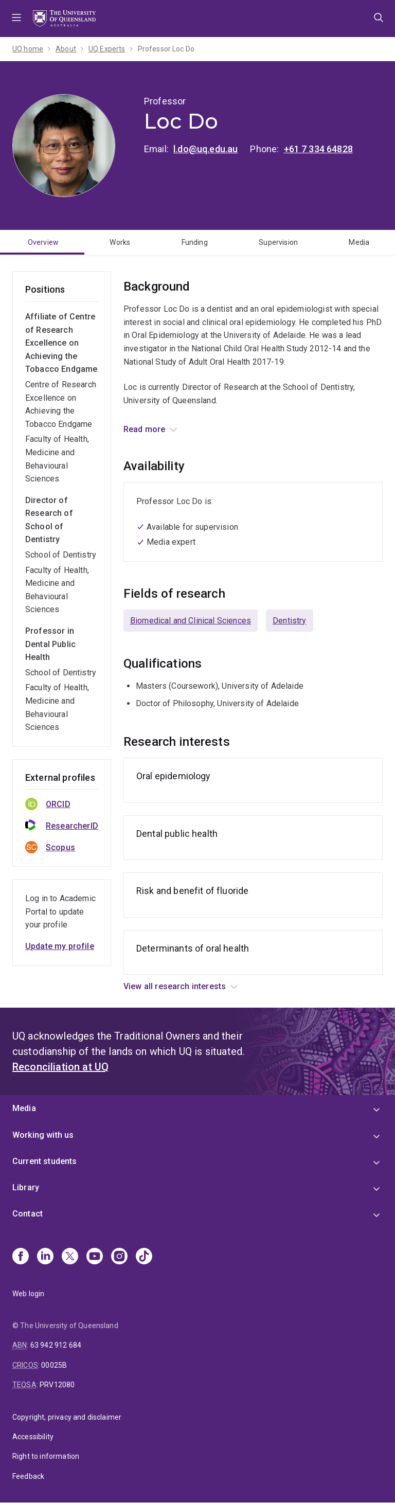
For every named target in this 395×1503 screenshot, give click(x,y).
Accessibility (32, 1437)
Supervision (278, 242)
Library (25, 1187)
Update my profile (59, 946)
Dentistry (289, 620)
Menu (16, 18)
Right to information (45, 1456)
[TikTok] (144, 1257)
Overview (43, 242)
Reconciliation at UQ (60, 1067)
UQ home (27, 49)
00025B (54, 1365)
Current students (44, 1161)
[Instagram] (119, 1257)
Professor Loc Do (166, 49)
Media (359, 242)
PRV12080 (57, 1385)
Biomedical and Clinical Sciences (190, 620)
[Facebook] (20, 1257)
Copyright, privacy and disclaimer (66, 1417)
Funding (195, 242)
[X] (70, 1257)
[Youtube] (94, 1257)
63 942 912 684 (55, 1345)
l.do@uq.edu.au (205, 149)
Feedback (28, 1476)
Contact (27, 1214)
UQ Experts (106, 49)
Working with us (43, 1135)
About (66, 49)
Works (120, 242)
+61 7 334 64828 (318, 149)
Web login (28, 1294)
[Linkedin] (45, 1257)
